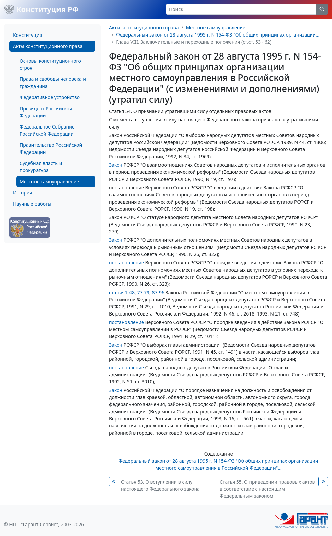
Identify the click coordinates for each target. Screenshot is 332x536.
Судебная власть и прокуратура (41, 166)
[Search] (241, 9)
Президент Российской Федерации (46, 112)
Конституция (27, 35)
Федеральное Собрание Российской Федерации (47, 130)
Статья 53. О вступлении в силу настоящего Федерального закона (160, 485)
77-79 (143, 292)
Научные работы (32, 204)
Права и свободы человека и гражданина (53, 82)
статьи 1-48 (122, 292)
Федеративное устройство (50, 97)
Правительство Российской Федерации (51, 148)
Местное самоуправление (49, 181)
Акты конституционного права (47, 46)
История (22, 192)
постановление (126, 262)
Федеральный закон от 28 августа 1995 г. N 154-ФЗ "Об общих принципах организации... (217, 34)
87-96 (158, 292)
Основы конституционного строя (50, 64)
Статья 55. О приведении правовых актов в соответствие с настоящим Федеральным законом (267, 489)
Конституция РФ (41, 9)
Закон (115, 165)
